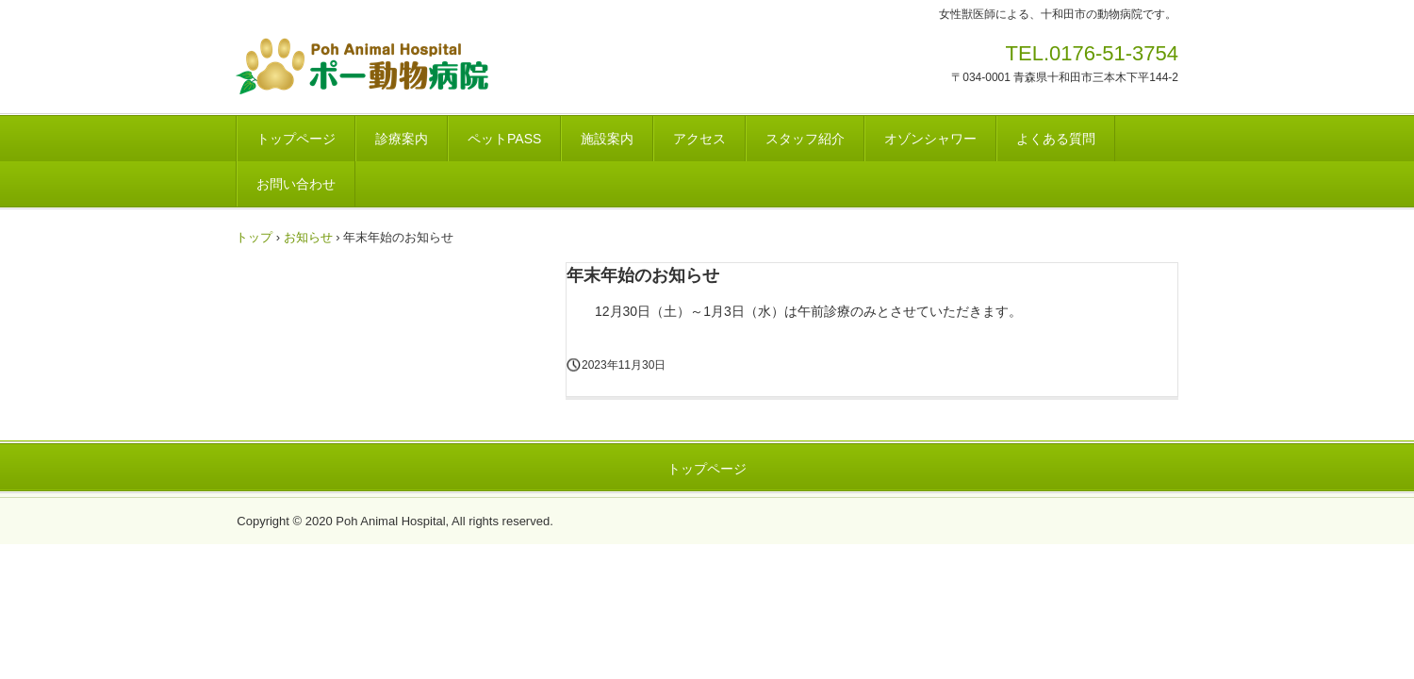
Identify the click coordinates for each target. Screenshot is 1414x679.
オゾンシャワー (930, 138)
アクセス (699, 138)
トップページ (296, 138)
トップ (254, 237)
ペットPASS (504, 138)
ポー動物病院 (421, 66)
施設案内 (607, 138)
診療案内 (401, 138)
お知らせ (308, 237)
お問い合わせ (296, 183)
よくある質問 (1055, 138)
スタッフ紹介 (805, 138)
